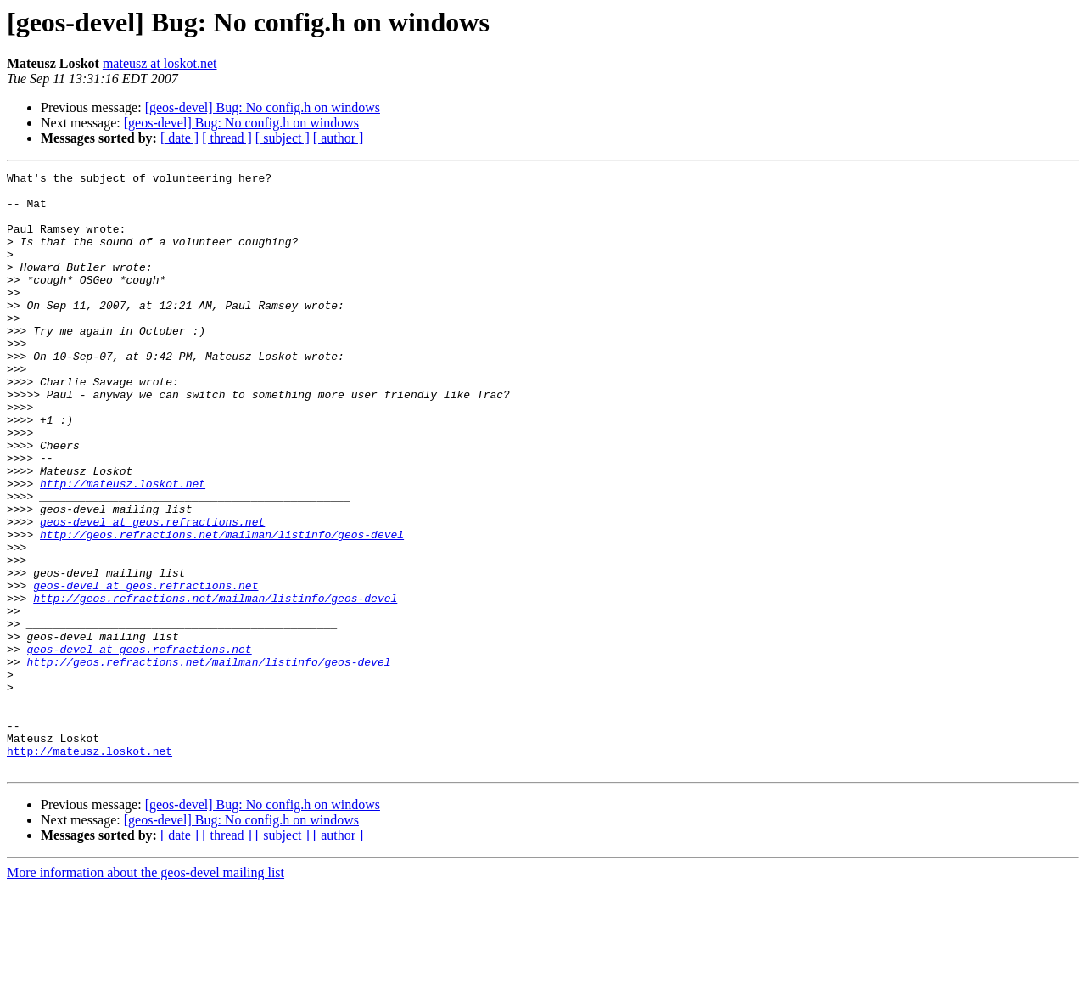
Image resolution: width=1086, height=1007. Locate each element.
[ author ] (338, 138)
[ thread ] (227, 138)
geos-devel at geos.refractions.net (152, 592)
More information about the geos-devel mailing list (145, 992)
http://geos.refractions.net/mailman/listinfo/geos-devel (222, 608)
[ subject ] (282, 138)
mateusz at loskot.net (160, 63)
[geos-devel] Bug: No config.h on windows (262, 107)
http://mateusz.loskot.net (122, 546)
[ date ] (179, 138)
